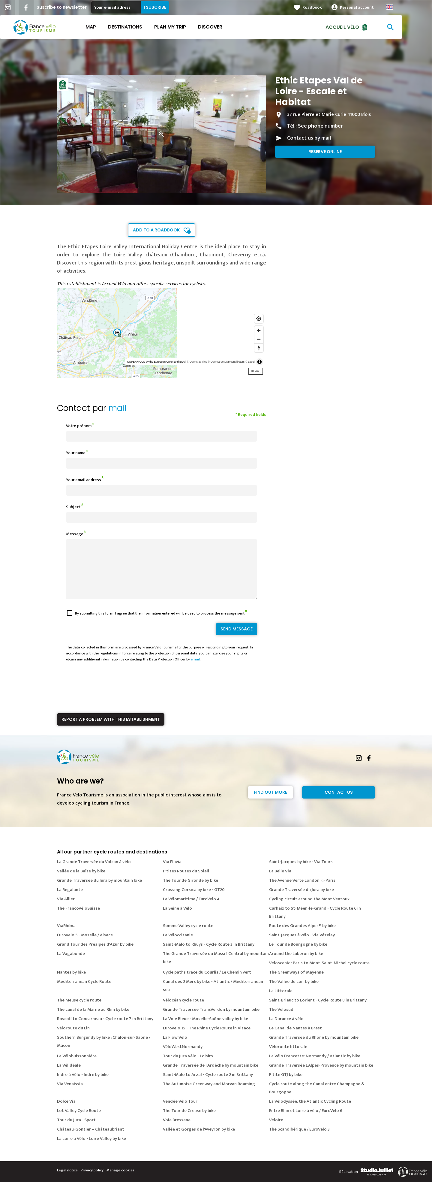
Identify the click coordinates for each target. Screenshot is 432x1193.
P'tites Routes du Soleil (186, 882)
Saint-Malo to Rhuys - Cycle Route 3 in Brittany (208, 955)
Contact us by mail (309, 138)
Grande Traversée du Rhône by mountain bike (313, 1048)
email (195, 670)
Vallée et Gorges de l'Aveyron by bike (199, 1140)
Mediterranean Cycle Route (84, 992)
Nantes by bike (71, 983)
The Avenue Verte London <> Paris (302, 891)
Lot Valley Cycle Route (79, 1121)
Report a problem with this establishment (111, 730)
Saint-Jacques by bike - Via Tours (301, 872)
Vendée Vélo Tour (180, 1112)
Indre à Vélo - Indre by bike (83, 1085)
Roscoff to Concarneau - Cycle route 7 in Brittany (105, 1029)
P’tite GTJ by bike (285, 1085)
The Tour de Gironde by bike (190, 891)
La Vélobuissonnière (77, 1067)
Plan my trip (185, 26)
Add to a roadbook (156, 230)
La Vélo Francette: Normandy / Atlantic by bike (314, 1067)
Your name (76, 452)
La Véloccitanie (178, 946)
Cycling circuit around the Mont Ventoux (309, 910)
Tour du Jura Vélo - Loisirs (188, 1067)
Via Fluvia (172, 872)
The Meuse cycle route (79, 1011)
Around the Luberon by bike (296, 964)
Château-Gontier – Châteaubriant (90, 1140)
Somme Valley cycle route (188, 936)
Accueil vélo (357, 26)
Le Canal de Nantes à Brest (295, 1039)
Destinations (140, 26)
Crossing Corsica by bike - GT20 (194, 900)
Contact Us (339, 803)
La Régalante (70, 900)
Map (105, 26)
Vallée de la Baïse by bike (81, 882)
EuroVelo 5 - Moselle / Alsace (85, 946)
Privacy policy (92, 1181)
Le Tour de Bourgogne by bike (298, 955)
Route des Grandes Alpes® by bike (302, 936)
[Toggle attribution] (259, 361)
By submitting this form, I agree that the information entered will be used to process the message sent (159, 624)
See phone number (320, 126)
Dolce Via (66, 1112)
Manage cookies (120, 1181)
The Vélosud (281, 1020)
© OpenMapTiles (197, 361)
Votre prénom (79, 425)
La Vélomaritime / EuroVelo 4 (191, 910)
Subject (73, 506)
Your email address (83, 479)
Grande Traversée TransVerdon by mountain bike (211, 1020)
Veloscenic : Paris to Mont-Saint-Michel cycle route (319, 973)
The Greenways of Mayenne (296, 983)
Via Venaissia (70, 1094)
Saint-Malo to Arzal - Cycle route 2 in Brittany (208, 1085)
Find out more (270, 803)
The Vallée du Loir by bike (294, 992)
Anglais (404, 7)
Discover (225, 26)
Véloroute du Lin (73, 1039)
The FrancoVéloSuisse (78, 919)
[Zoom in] (258, 330)
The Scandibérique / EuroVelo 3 (299, 1140)
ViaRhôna (66, 936)
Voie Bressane (176, 1130)
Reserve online (325, 152)
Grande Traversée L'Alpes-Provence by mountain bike (321, 1076)
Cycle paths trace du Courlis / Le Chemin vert (207, 983)
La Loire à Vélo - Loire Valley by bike (91, 1149)
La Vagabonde (71, 964)
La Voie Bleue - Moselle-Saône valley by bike (205, 1029)
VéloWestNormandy (182, 1057)
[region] (161, 333)
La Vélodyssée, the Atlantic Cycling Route (310, 1112)
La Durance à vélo (286, 1029)
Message (74, 533)
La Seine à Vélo (177, 919)
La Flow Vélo (175, 1048)
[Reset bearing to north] (258, 347)
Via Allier (66, 910)
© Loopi (250, 361)
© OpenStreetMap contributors (226, 361)
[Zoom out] (258, 339)
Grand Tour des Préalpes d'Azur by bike (95, 955)
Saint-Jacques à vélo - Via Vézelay (302, 946)
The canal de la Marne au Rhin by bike (93, 1020)
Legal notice (67, 1181)
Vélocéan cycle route (183, 1011)
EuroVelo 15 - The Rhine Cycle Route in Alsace (206, 1039)
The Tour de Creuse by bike (189, 1121)
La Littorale (280, 1001)
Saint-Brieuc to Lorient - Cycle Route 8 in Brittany (318, 1011)
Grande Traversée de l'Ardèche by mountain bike (210, 1076)
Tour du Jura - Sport (76, 1130)
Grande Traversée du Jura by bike (301, 900)
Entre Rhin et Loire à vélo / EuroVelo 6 (305, 1121)
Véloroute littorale (288, 1057)
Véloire (276, 1130)
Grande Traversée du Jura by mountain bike (99, 891)
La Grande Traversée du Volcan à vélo (94, 872)
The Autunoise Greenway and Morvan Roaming (209, 1094)
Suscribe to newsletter (77, 7)
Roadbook (327, 7)
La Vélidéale (69, 1076)
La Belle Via (280, 882)
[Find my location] (258, 318)
